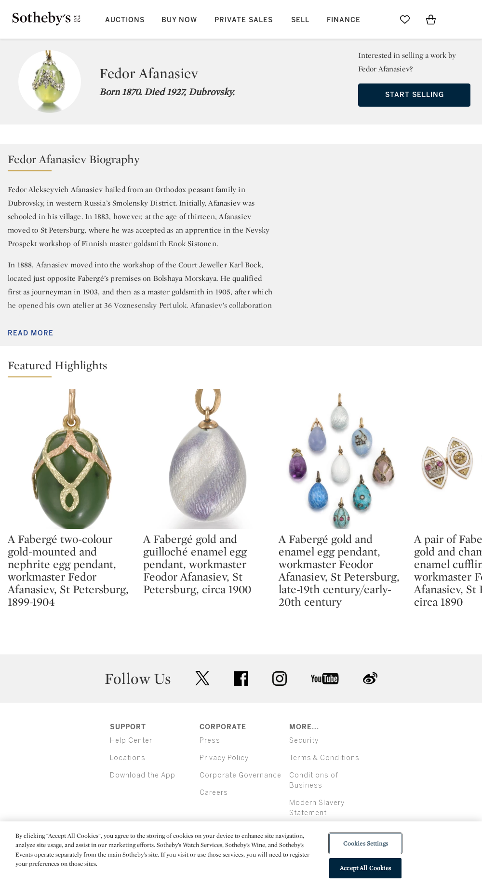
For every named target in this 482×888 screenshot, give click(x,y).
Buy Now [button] (179, 20)
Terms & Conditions (324, 758)
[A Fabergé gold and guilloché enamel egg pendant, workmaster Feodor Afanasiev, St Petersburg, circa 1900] (207, 459)
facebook (241, 678)
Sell (300, 20)
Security (304, 740)
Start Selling (414, 95)
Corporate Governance (240, 775)
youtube (325, 678)
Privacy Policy (224, 758)
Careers (214, 793)
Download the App (142, 775)
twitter (202, 678)
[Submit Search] (379, 19)
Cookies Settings (365, 843)
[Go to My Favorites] (405, 19)
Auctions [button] (125, 20)
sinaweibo (370, 678)
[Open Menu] (457, 19)
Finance (344, 20)
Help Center (131, 740)
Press (210, 740)
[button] (241, 161)
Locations (128, 758)
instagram (279, 678)
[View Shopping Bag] (431, 19)
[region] (241, 854)
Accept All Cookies (365, 868)
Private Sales (243, 20)
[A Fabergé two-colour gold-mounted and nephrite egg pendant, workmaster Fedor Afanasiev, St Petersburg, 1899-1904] (71, 459)
